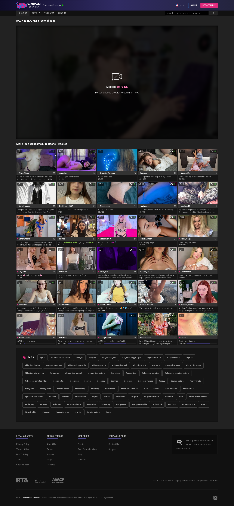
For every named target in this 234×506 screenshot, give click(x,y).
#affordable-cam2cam (60, 358)
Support (112, 449)
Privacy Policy (22, 444)
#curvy (162, 381)
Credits (81, 444)
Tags (49, 460)
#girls (42, 358)
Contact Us (113, 444)
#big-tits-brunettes (54, 365)
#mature (65, 397)
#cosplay (101, 381)
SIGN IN (194, 5)
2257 (18, 460)
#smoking (91, 404)
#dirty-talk (29, 389)
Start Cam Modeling (87, 449)
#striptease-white (139, 404)
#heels (156, 389)
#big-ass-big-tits (109, 358)
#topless (172, 404)
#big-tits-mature (99, 365)
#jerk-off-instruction (34, 397)
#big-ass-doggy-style (131, 358)
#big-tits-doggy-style (77, 365)
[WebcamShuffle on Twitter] (215, 497)
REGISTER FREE (209, 5)
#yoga (108, 412)
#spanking (105, 404)
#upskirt (46, 412)
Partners (82, 460)
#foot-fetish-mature (129, 389)
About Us (51, 444)
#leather (52, 397)
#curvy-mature (177, 381)
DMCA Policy (22, 454)
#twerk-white (31, 412)
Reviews (51, 465)
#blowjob (156, 365)
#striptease (121, 404)
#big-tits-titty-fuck (119, 365)
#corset (87, 381)
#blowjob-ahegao (172, 365)
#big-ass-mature (154, 358)
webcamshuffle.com (31, 498)
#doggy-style (45, 389)
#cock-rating (58, 381)
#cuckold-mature (145, 381)
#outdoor (169, 397)
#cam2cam (115, 373)
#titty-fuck (157, 404)
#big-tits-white (139, 365)
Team (50, 449)
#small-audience (74, 404)
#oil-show (120, 397)
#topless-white (188, 404)
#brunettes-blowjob (73, 373)
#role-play (29, 404)
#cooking (74, 381)
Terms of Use (22, 449)
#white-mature (93, 412)
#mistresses (80, 397)
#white (78, 412)
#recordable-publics (198, 397)
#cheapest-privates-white (36, 381)
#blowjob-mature (193, 365)
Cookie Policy (22, 465)
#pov (181, 397)
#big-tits (189, 358)
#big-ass (92, 358)
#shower (57, 404)
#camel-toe (131, 373)
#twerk (204, 404)
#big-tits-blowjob (32, 365)
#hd (146, 389)
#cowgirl (114, 381)
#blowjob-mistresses (34, 373)
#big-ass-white (173, 358)
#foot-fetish (110, 389)
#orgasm (134, 397)
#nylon (95, 397)
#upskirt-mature (62, 412)
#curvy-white (195, 381)
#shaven (43, 404)
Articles (50, 454)
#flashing (95, 389)
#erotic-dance (63, 389)
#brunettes (54, 373)
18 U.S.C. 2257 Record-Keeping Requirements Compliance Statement (185, 480)
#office (107, 397)
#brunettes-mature (96, 373)
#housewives (171, 389)
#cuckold (128, 381)
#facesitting (80, 389)
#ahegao (79, 358)
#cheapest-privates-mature (177, 373)
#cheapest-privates (150, 373)
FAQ (80, 454)
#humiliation (188, 389)
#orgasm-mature (151, 397)
